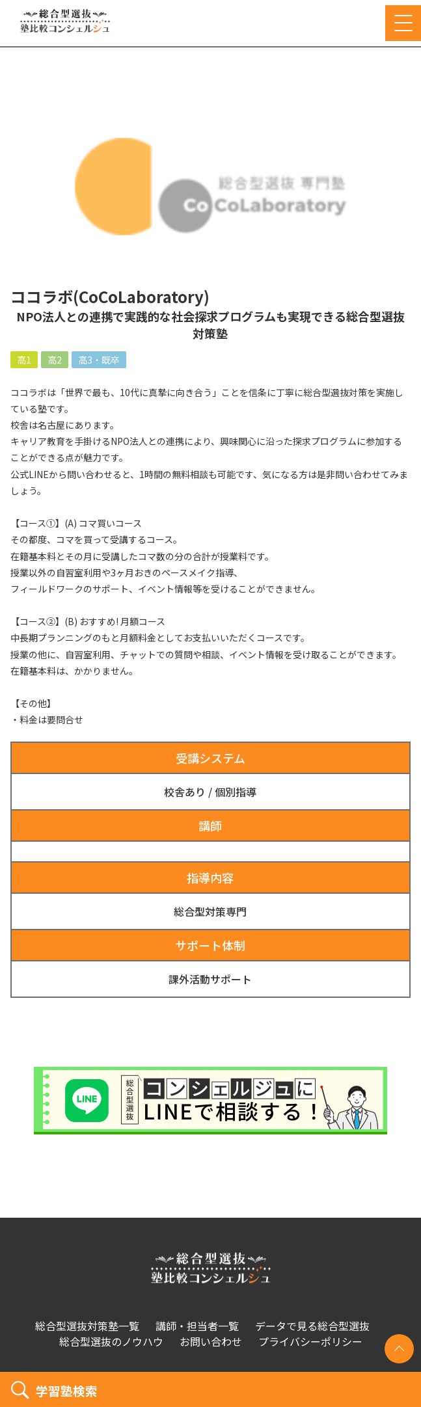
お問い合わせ (211, 1341)
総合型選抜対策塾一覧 (87, 1325)
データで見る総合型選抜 (312, 1325)
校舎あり (185, 791)
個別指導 (235, 791)
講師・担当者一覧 (197, 1325)
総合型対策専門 (210, 911)
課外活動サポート (210, 979)
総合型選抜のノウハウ (111, 1341)
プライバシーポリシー (310, 1341)
